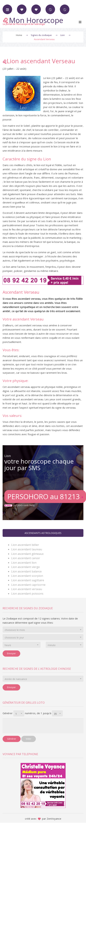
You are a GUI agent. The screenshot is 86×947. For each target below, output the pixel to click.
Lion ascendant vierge (27, 567)
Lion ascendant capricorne (30, 585)
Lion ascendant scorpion (29, 576)
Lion (62, 35)
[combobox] (43, 630)
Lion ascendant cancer (27, 558)
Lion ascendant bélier (27, 545)
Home (19, 35)
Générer (11, 738)
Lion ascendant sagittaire (29, 580)
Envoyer (11, 653)
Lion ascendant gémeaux (29, 554)
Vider (28, 738)
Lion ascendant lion (25, 563)
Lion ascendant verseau (28, 589)
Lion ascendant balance (28, 571)
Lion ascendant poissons (29, 593)
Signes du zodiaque (41, 35)
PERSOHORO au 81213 (45, 496)
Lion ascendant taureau (28, 549)
